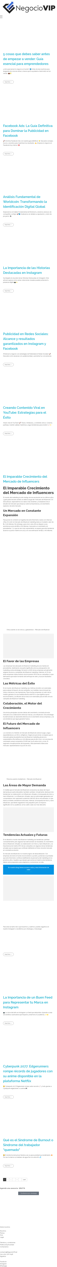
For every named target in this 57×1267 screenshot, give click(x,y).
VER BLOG (28, 872)
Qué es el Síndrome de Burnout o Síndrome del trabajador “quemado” (28, 1145)
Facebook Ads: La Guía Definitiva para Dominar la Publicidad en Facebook (28, 130)
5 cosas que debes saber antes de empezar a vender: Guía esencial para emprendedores (26, 59)
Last (24, 1179)
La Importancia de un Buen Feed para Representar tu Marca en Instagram (27, 1002)
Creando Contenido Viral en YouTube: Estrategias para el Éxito (24, 412)
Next (20, 1179)
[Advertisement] (29, 646)
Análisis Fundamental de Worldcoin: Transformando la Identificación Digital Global (25, 201)
